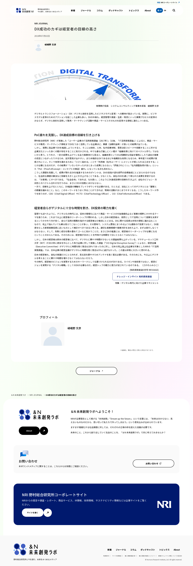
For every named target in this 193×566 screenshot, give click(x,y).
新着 (73, 10)
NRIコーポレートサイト (169, 2)
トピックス (134, 10)
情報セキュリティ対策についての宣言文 (170, 556)
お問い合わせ (152, 463)
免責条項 (106, 556)
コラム (100, 10)
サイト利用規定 (116, 556)
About (148, 10)
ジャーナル (86, 10)
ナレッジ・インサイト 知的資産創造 (134, 276)
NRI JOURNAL (36, 395)
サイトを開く (32, 512)
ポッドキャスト (116, 10)
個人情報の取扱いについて (147, 556)
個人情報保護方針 (130, 556)
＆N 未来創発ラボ (18, 395)
